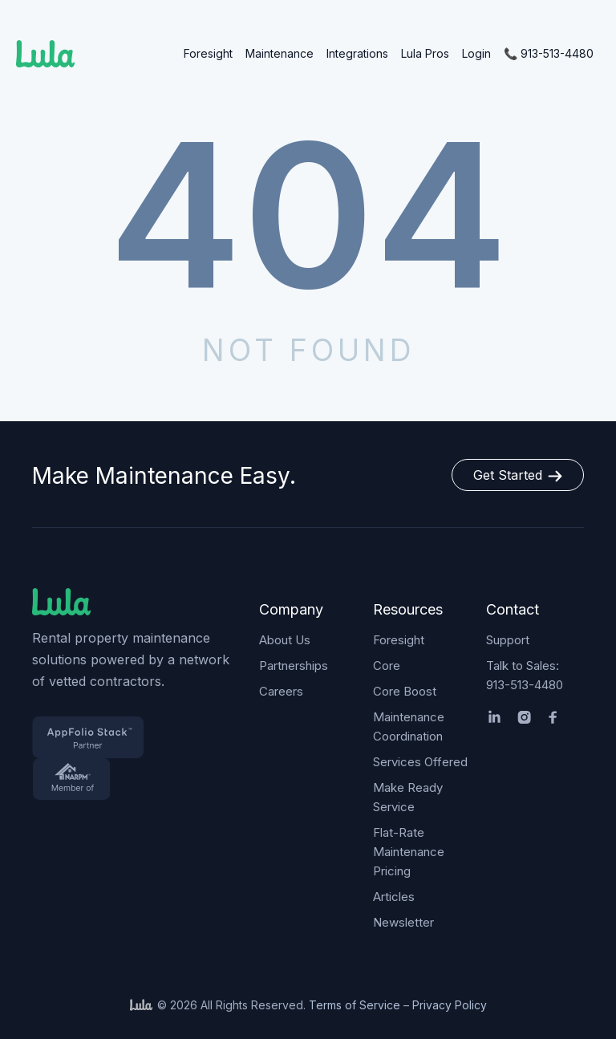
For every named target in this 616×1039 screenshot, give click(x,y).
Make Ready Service (408, 797)
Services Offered (420, 761)
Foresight (208, 53)
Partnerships (293, 665)
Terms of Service (354, 1005)
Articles (394, 896)
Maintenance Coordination (408, 726)
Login (476, 53)
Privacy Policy (449, 1005)
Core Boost (404, 691)
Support (507, 639)
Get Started (517, 475)
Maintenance (279, 53)
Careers (281, 691)
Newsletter (403, 922)
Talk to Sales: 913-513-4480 (524, 675)
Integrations (357, 53)
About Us (284, 639)
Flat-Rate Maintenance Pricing (408, 852)
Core (386, 665)
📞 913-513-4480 (549, 53)
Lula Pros (425, 53)
